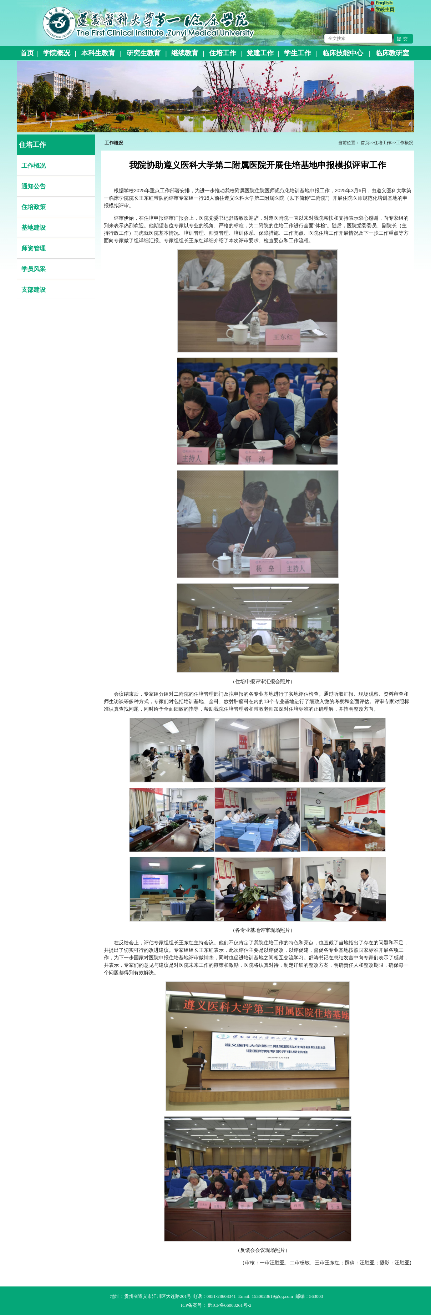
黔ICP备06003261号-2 (229, 1305)
